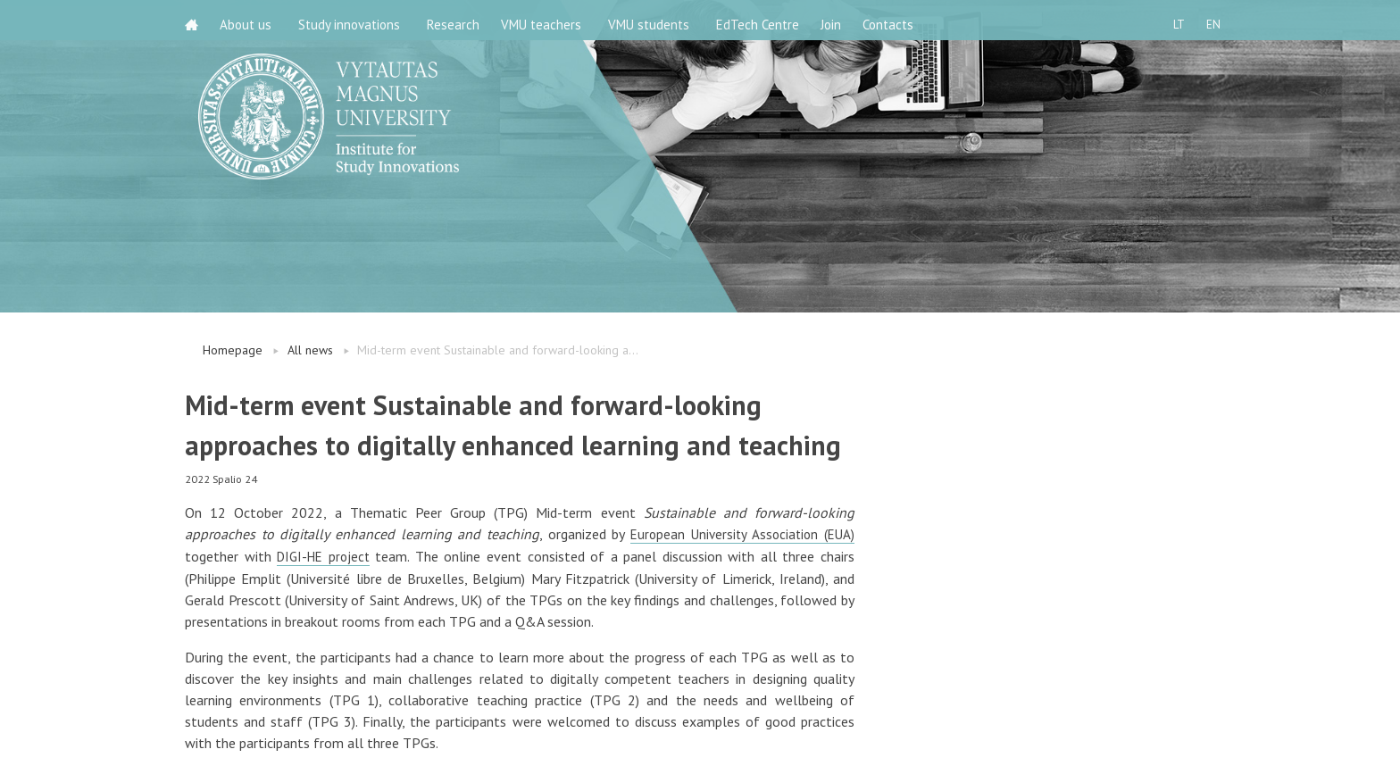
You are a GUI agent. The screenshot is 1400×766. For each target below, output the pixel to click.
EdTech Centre (768, 20)
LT (1168, 20)
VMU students (659, 20)
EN (1208, 20)
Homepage (232, 350)
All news (310, 350)
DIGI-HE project (325, 555)
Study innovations (354, 20)
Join (847, 20)
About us (251, 20)
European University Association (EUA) (739, 534)
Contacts (909, 20)
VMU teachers (552, 20)
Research (458, 20)
